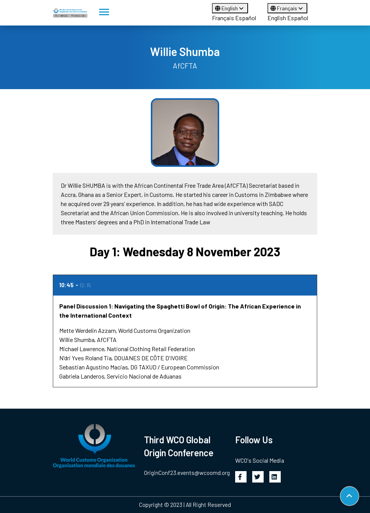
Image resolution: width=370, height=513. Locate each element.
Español (245, 17)
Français (223, 17)
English (230, 8)
